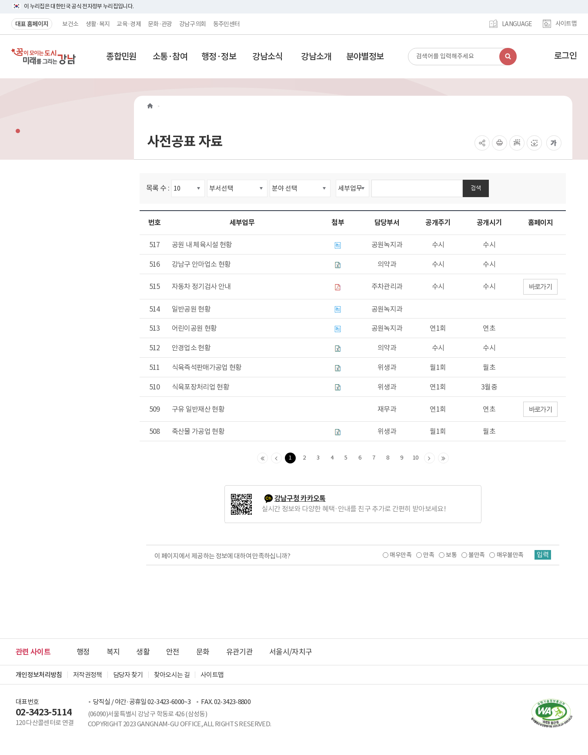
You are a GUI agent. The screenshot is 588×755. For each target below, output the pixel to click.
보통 (450, 555)
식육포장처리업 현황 (201, 387)
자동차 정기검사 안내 (201, 286)
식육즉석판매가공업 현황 (207, 367)
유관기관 (239, 652)
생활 (143, 652)
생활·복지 (98, 24)
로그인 (565, 55)
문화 (203, 652)
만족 (427, 555)
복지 (113, 652)
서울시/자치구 (290, 652)
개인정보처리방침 (39, 674)
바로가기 (540, 286)
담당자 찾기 (128, 674)
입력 (542, 554)
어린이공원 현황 (194, 328)
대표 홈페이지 (31, 24)
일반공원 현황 (191, 309)
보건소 (70, 24)
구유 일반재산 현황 (198, 409)
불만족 (476, 555)
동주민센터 (226, 24)
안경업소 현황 (191, 347)
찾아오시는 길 (172, 674)
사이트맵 (566, 23)
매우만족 (399, 555)
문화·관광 (160, 24)
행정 (83, 652)
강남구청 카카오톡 (300, 498)
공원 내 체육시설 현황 (202, 244)
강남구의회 (192, 24)
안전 (173, 652)
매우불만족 (509, 555)
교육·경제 (129, 24)
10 (415, 457)
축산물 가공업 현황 (198, 431)
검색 (476, 188)
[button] (121, 56)
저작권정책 (87, 674)
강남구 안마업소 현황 (201, 264)
